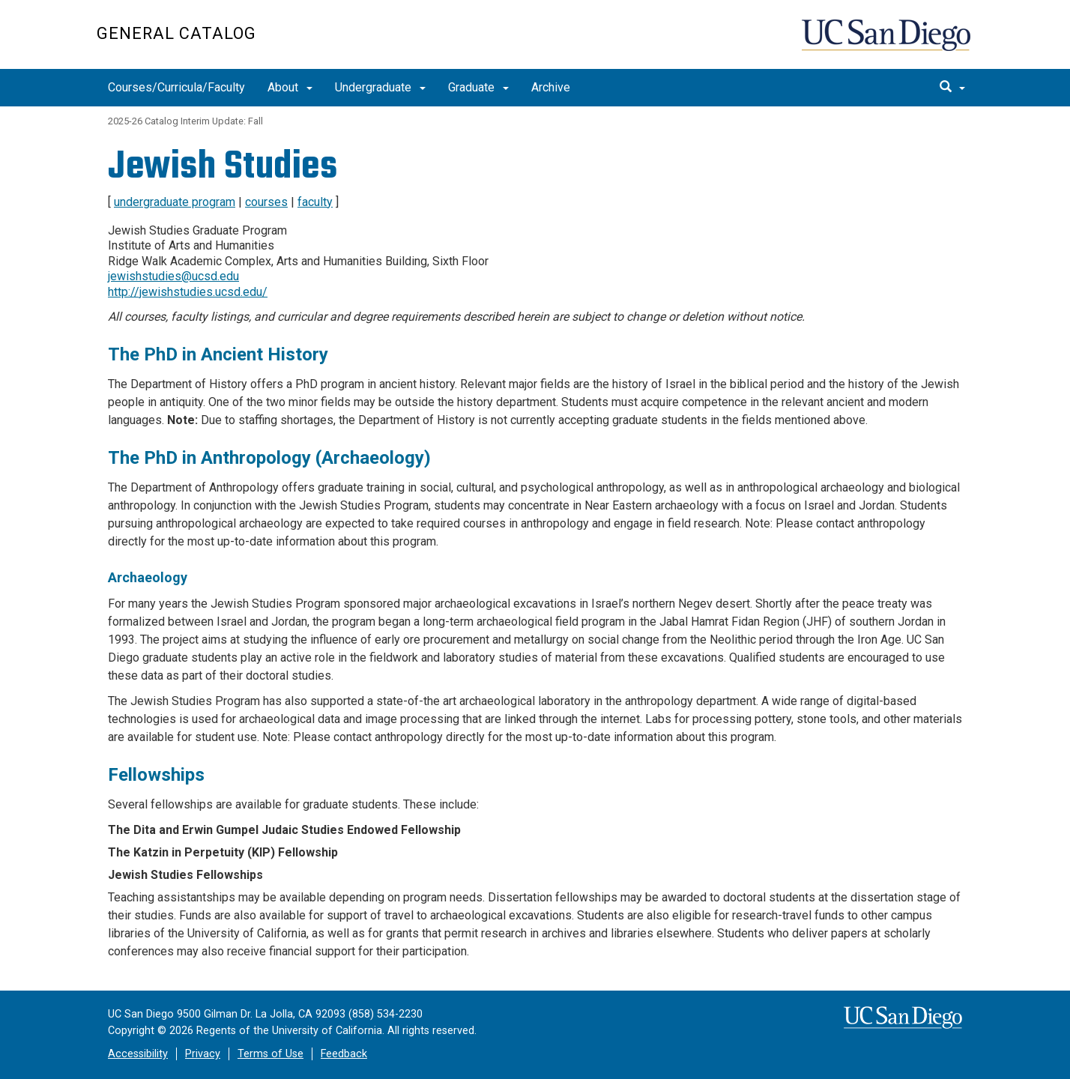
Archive (550, 87)
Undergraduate (380, 87)
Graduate (478, 87)
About (290, 87)
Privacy (202, 1054)
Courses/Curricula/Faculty (176, 87)
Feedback (344, 1054)
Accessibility (138, 1054)
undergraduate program (174, 202)
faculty (315, 202)
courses (266, 202)
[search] (952, 87)
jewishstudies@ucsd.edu (173, 276)
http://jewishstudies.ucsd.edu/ (188, 292)
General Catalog (176, 33)
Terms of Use (270, 1054)
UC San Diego (887, 42)
